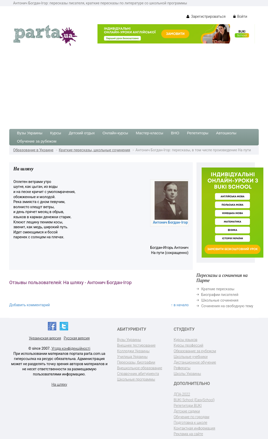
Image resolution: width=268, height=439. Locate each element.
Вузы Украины (29, 133)
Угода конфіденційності (70, 348)
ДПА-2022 (182, 394)
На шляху (59, 384)
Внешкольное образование (139, 368)
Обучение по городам (191, 417)
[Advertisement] (134, 85)
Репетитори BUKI (188, 405)
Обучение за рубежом (36, 141)
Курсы (55, 133)
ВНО (175, 133)
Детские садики (187, 411)
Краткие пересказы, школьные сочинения (94, 150)
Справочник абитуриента (138, 374)
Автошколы (226, 133)
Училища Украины (132, 357)
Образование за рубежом (195, 351)
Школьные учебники (191, 357)
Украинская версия (45, 338)
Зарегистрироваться (205, 16)
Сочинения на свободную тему (227, 306)
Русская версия (77, 338)
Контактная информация (194, 428)
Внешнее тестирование (136, 345)
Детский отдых (82, 133)
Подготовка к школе (190, 422)
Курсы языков (185, 340)
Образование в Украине (33, 150)
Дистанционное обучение (195, 362)
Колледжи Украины (133, 351)
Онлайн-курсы (115, 133)
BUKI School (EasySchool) (194, 400)
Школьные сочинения (219, 300)
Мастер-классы (149, 133)
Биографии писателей (219, 295)
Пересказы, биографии (136, 362)
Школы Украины (187, 374)
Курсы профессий (188, 345)
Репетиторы (197, 133)
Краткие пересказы (218, 289)
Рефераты (182, 368)
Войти (240, 16)
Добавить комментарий (29, 305)
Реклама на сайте (188, 434)
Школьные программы (136, 379)
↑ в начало (180, 305)
